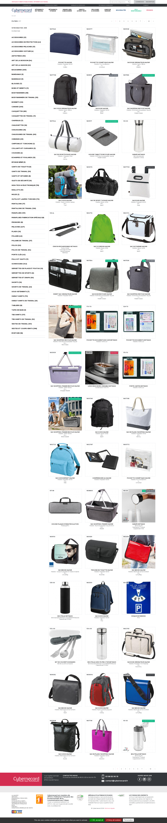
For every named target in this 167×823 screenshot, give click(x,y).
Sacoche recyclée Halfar (102, 294)
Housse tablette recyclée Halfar (102, 154)
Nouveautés (121, 10)
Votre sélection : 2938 (19, 28)
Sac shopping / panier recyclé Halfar (65, 386)
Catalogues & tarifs (51, 5)
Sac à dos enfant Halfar (65, 478)
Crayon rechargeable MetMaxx (65, 246)
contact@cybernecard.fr (116, 781)
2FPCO (50, 797)
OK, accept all (97, 820)
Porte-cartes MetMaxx (138, 386)
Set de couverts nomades (65, 662)
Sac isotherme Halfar (138, 246)
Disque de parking (138, 616)
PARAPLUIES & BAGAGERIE (67, 10)
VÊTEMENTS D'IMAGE (53, 10)
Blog (13, 805)
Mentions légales (110, 808)
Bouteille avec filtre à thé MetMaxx (102, 662)
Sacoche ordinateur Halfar (138, 62)
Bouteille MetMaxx (65, 616)
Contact (145, 5)
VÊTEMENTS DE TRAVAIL (39, 10)
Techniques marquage (106, 5)
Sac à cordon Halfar (102, 246)
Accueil (14, 16)
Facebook (140, 779)
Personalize (128, 820)
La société (15, 795)
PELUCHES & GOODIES (95, 10)
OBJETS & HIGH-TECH (81, 10)
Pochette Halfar (65, 62)
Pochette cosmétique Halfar (102, 62)
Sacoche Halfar (102, 108)
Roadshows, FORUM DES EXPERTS (19, 798)
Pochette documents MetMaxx (138, 340)
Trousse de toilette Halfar (102, 570)
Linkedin (144, 779)
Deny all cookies (113, 820)
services (14, 797)
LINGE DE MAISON (107, 10)
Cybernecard (27, 5)
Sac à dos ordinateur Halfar (65, 108)
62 (149, 21)
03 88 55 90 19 (111, 777)
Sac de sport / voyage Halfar (101, 200)
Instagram (149, 779)
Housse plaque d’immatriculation (65, 524)
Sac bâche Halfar (65, 570)
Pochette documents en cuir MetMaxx (102, 340)
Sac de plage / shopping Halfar (138, 432)
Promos (149, 10)
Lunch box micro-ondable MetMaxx (102, 386)
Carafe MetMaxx (138, 154)
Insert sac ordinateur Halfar (65, 294)
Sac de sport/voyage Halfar (65, 154)
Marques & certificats (78, 5)
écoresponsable (136, 10)
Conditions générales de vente (22, 808)
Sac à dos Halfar (65, 200)
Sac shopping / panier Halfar (102, 524)
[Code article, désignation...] (120, 2)
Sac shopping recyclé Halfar (138, 108)
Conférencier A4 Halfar (101, 478)
